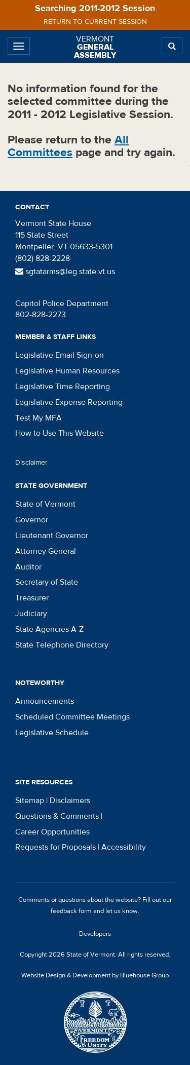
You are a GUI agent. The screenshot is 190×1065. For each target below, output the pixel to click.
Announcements (44, 701)
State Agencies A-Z (49, 629)
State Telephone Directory (61, 645)
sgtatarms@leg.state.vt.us (65, 272)
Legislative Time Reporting (62, 387)
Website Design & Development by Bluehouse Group (95, 975)
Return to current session (95, 21)
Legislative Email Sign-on (59, 355)
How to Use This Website (59, 433)
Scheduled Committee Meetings (72, 717)
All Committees (68, 146)
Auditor (28, 567)
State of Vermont (45, 504)
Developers (95, 934)
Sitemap (29, 800)
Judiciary (31, 613)
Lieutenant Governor (51, 535)
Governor (31, 520)
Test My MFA (38, 418)
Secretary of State (46, 582)
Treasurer (32, 598)
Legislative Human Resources (67, 371)
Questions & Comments (57, 816)
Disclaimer (31, 462)
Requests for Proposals (55, 847)
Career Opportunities (52, 832)
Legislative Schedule (52, 733)
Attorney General (45, 551)
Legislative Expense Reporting (69, 402)
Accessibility (123, 847)
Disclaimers (70, 800)
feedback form (71, 911)
